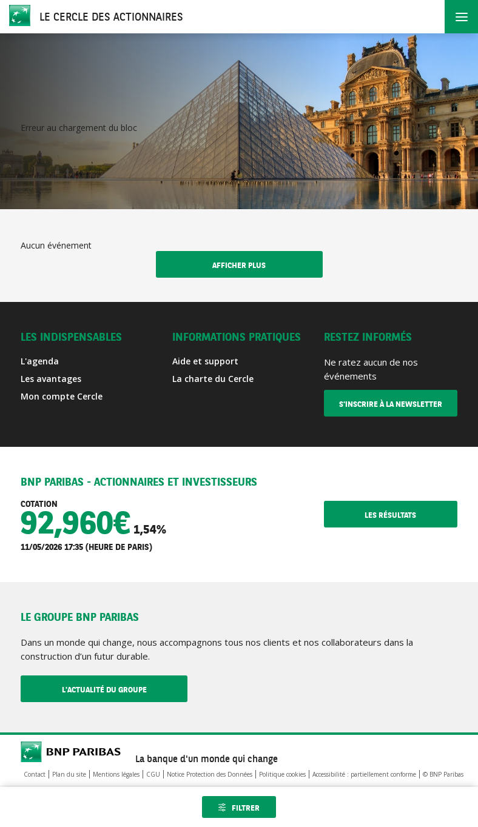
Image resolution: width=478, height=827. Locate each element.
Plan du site (69, 774)
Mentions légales (116, 774)
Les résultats (411, 515)
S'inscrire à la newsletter (390, 405)
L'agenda (40, 361)
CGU (153, 774)
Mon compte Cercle (62, 396)
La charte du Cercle (213, 378)
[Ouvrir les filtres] (239, 807)
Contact (34, 774)
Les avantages (51, 378)
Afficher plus (239, 266)
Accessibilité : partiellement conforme (364, 774)
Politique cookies (282, 774)
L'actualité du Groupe (125, 690)
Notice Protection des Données (209, 774)
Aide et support (205, 361)
